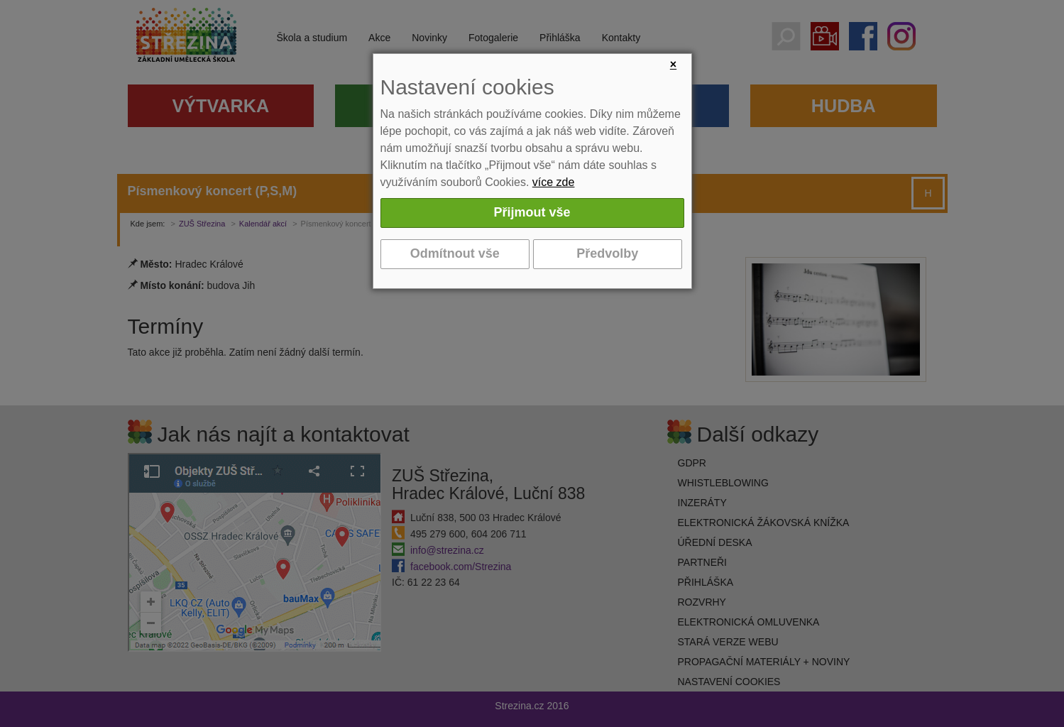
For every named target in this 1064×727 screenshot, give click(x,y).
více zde (553, 182)
